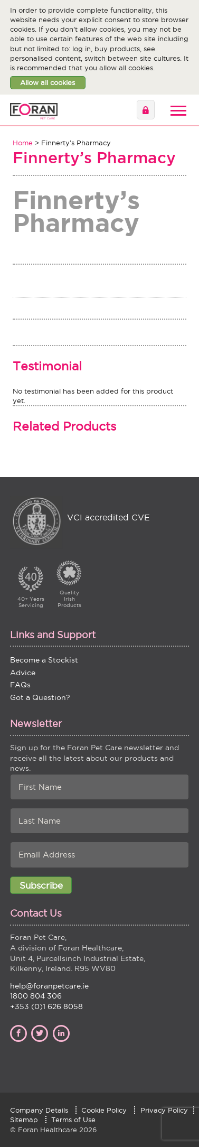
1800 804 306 (36, 996)
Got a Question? (40, 697)
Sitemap (24, 1119)
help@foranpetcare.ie (49, 986)
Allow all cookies (47, 82)
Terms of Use (73, 1119)
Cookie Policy (104, 1110)
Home (23, 142)
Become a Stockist (44, 660)
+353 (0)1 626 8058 (46, 1006)
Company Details (39, 1110)
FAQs (20, 684)
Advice (22, 672)
